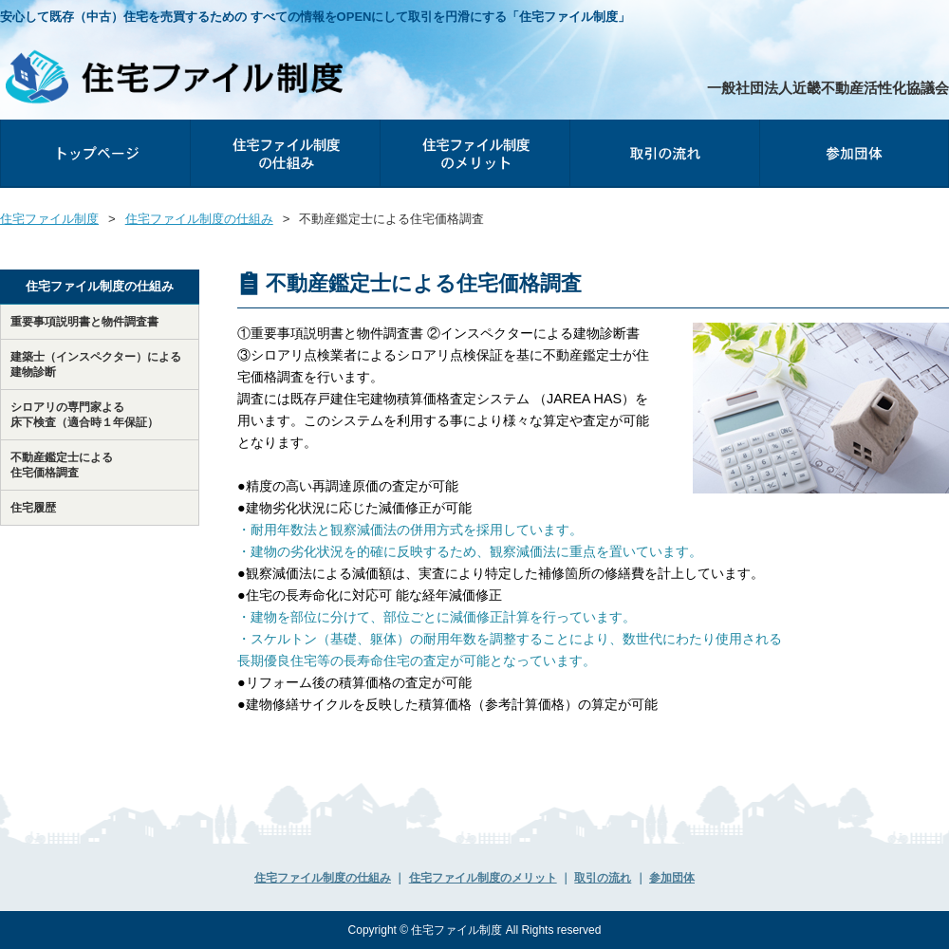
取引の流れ (664, 153)
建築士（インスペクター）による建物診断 (95, 364)
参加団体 (948, 127)
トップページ (95, 153)
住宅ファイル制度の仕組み (285, 153)
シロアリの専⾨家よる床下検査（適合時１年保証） (84, 414)
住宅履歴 (33, 507)
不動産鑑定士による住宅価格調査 (61, 465)
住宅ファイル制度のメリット (474, 153)
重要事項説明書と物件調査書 (84, 321)
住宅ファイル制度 (49, 219)
